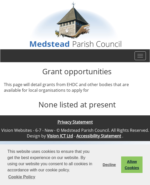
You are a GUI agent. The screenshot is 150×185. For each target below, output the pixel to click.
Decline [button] (109, 165)
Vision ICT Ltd (60, 136)
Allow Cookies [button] (132, 165)
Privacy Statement (75, 122)
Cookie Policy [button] (21, 177)
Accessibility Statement (98, 136)
